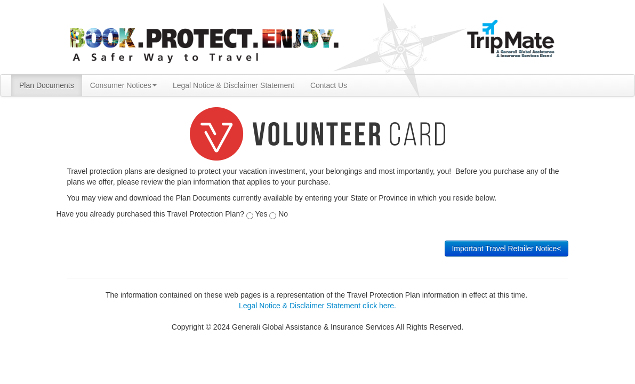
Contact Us (328, 85)
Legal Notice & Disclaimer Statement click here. (317, 305)
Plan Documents (46, 85)
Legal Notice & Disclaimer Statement (233, 85)
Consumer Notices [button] (123, 85)
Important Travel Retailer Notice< (506, 248)
